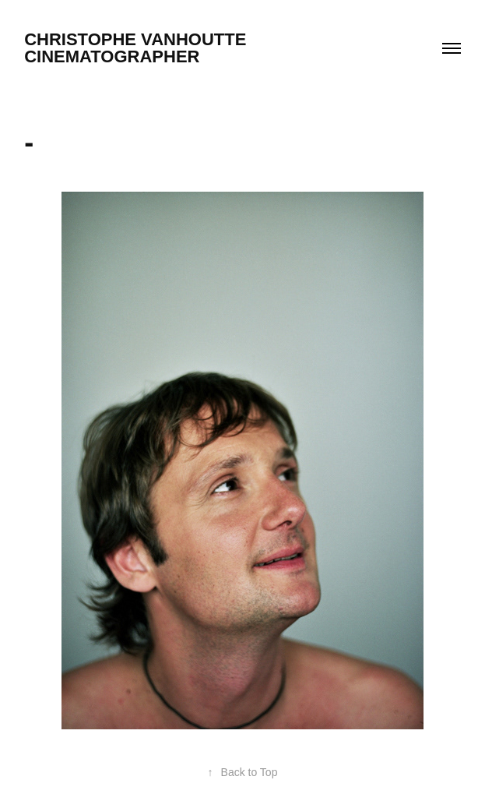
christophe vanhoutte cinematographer (192, 48)
